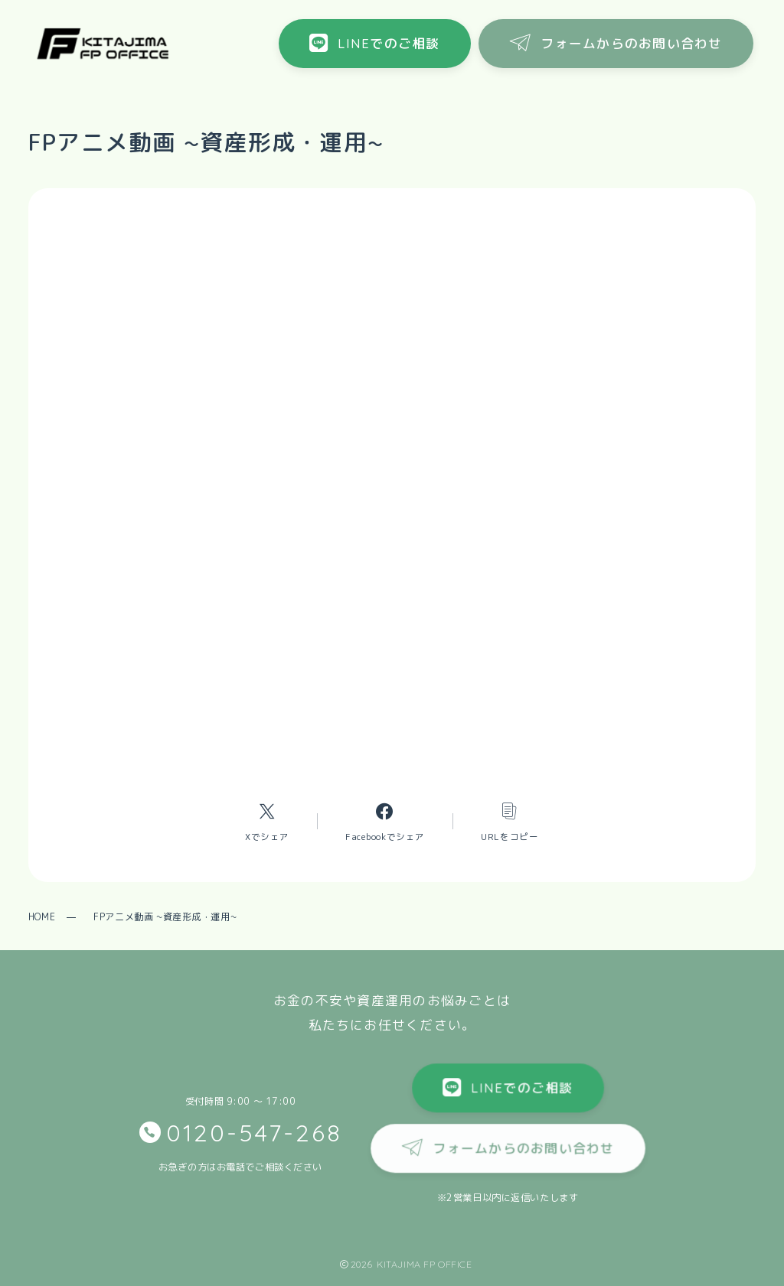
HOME (41, 916)
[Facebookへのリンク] (384, 821)
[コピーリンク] (509, 821)
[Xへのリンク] (267, 821)
